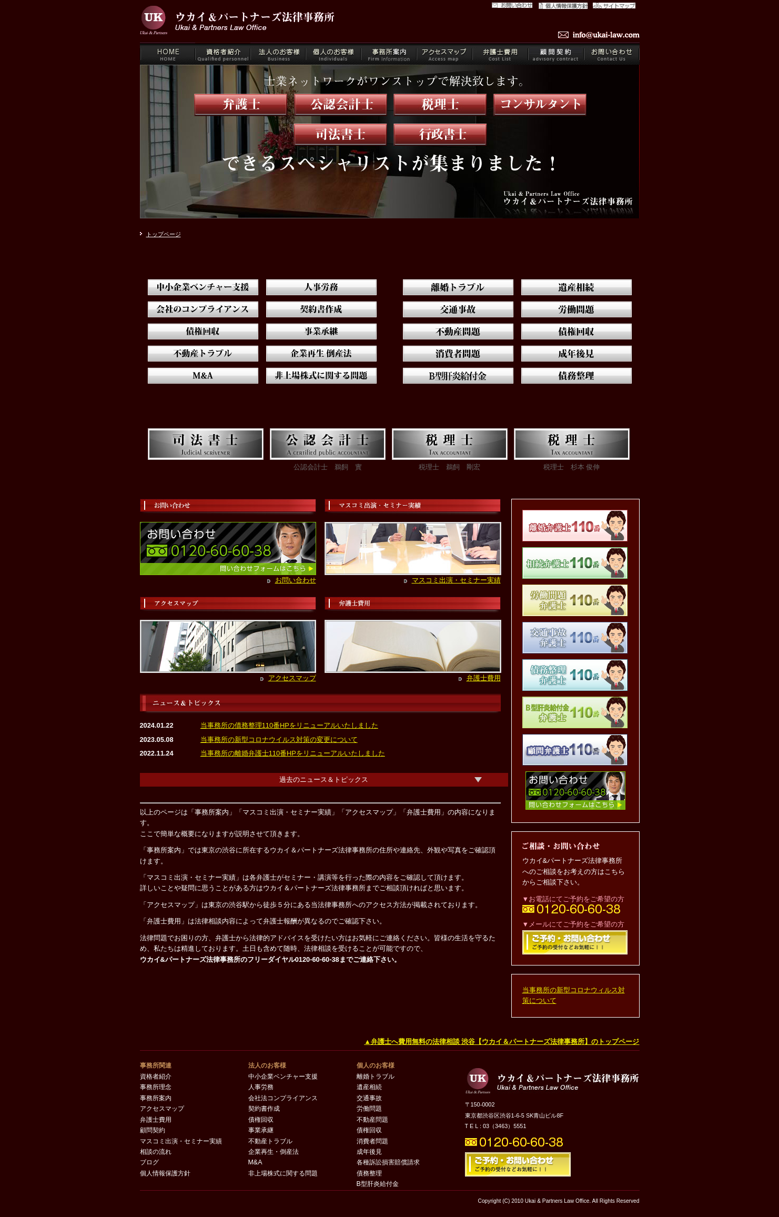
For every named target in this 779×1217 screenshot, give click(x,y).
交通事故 (369, 1098)
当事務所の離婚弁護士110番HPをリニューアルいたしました (292, 753)
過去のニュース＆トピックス (323, 779)
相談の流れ (155, 1151)
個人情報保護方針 (165, 1173)
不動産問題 (372, 1119)
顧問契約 (152, 1130)
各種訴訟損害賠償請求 (388, 1162)
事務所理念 (155, 1087)
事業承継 (261, 1130)
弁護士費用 (484, 678)
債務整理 (369, 1173)
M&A (255, 1162)
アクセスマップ (292, 678)
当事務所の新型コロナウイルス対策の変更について (279, 739)
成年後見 (369, 1151)
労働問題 (369, 1108)
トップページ (163, 234)
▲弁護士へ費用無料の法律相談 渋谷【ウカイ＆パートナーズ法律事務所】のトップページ (501, 1041)
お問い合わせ (295, 580)
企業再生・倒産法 (273, 1151)
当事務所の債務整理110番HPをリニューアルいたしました (289, 725)
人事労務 (261, 1087)
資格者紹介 (155, 1076)
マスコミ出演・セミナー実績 (456, 580)
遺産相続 (369, 1087)
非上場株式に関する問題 (283, 1173)
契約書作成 (264, 1108)
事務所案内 (155, 1098)
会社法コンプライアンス (283, 1098)
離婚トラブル (375, 1076)
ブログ (149, 1162)
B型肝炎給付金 (378, 1184)
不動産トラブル (270, 1141)
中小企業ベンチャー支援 (283, 1076)
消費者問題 (372, 1141)
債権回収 (261, 1119)
